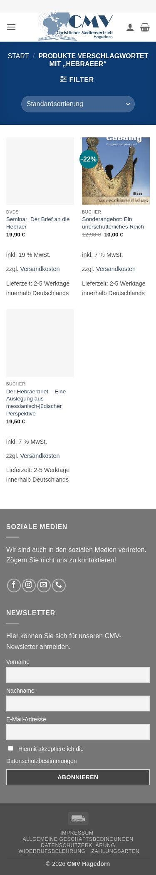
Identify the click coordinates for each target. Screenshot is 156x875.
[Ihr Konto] (130, 27)
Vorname (18, 662)
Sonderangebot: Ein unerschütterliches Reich (113, 223)
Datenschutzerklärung (78, 845)
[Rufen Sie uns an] (59, 585)
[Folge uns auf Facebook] (14, 585)
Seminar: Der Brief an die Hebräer (38, 223)
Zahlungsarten (116, 851)
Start (18, 56)
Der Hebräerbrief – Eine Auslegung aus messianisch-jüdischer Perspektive (36, 402)
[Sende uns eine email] (44, 585)
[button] (11, 27)
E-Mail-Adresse (26, 719)
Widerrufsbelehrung (52, 851)
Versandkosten (39, 269)
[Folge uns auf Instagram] (29, 585)
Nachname (20, 690)
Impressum (77, 833)
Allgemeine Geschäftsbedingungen (77, 839)
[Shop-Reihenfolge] (78, 104)
